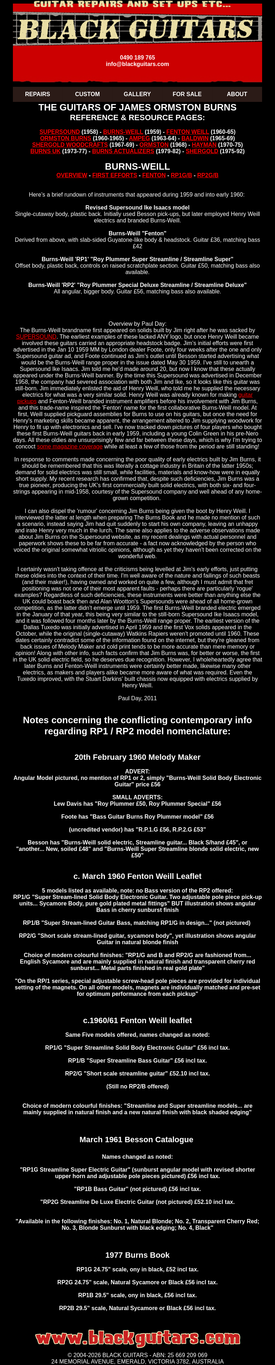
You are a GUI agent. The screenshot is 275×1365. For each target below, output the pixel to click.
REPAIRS (37, 94)
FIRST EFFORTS (114, 175)
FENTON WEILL (188, 132)
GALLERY (137, 94)
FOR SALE (187, 94)
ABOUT (237, 94)
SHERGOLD (202, 151)
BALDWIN (195, 138)
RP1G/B (181, 175)
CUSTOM (87, 94)
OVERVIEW (72, 175)
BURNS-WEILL (123, 132)
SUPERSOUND (59, 132)
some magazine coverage (69, 446)
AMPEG (139, 138)
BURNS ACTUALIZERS (123, 151)
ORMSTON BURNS (65, 138)
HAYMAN (204, 145)
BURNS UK (45, 151)
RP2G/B (208, 175)
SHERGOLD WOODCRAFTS (70, 145)
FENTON (153, 175)
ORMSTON (153, 145)
